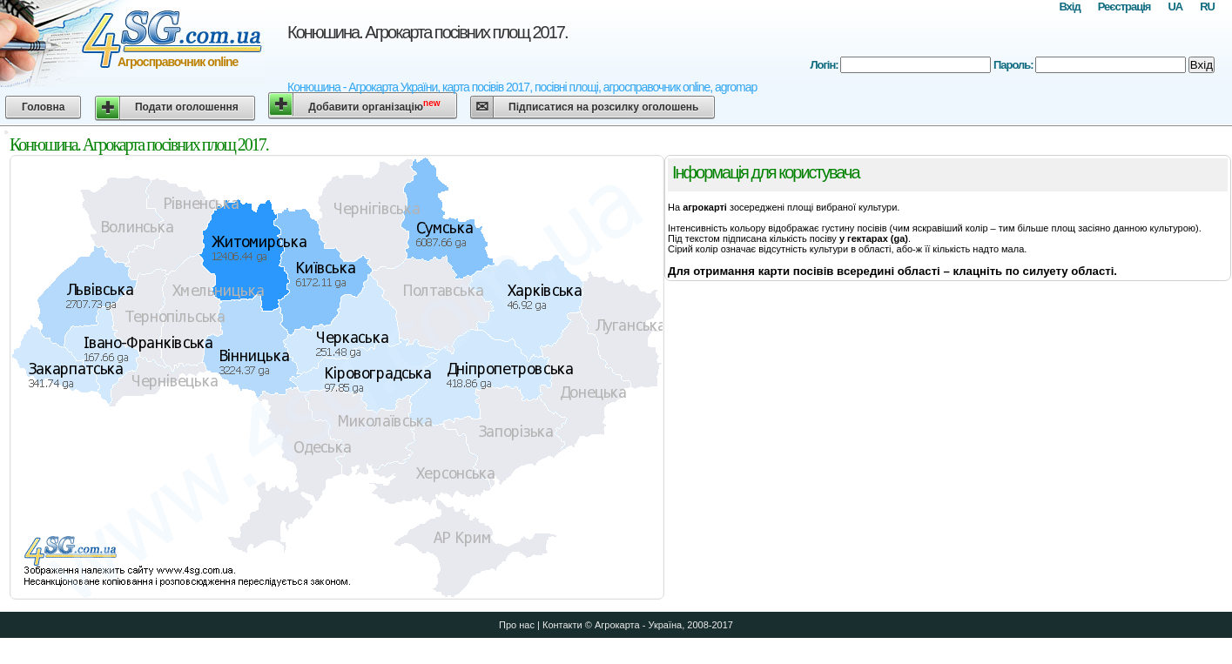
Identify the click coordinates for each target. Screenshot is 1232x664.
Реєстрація (1124, 6)
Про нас (517, 625)
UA (1175, 6)
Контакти (562, 625)
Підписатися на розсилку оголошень (603, 107)
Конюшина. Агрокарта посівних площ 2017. (427, 32)
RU (1207, 6)
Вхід (1069, 6)
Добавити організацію (374, 105)
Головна (43, 107)
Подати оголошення (187, 107)
